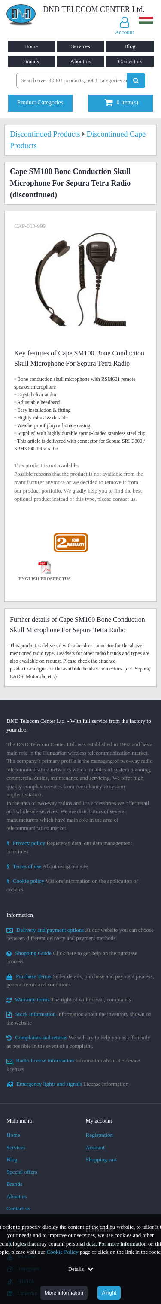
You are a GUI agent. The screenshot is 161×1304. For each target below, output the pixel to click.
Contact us (130, 61)
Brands (31, 61)
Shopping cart (101, 1159)
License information (67, 1084)
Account (95, 1147)
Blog (130, 46)
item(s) (121, 102)
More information (64, 1293)
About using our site (47, 866)
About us (80, 61)
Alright (109, 1293)
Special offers (21, 1172)
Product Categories (40, 102)
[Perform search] (136, 80)
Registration (99, 1135)
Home (31, 46)
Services (80, 46)
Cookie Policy (62, 1252)
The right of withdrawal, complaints (68, 999)
